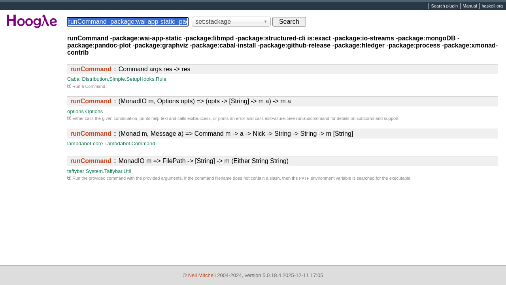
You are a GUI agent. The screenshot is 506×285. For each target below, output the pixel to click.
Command (95, 86)
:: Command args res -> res (130, 69)
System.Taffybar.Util (108, 171)
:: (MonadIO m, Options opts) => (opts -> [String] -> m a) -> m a (180, 101)
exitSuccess (199, 118)
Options (94, 111)
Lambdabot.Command (129, 143)
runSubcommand (312, 118)
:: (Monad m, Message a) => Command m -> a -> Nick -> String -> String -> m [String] (211, 133)
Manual (470, 6)
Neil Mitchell (202, 275)
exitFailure (275, 118)
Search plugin (444, 6)
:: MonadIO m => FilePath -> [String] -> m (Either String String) (179, 161)
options (75, 111)
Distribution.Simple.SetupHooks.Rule (124, 79)
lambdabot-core (85, 143)
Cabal (74, 79)
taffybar (75, 171)
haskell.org (491, 6)
